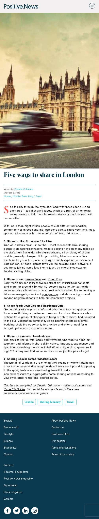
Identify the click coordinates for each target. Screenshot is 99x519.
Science (8, 441)
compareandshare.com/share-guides (26, 393)
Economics (10, 447)
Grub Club (30, 305)
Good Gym (55, 279)
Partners (8, 465)
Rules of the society (63, 454)
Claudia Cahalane (23, 189)
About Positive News (64, 420)
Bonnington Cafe (53, 305)
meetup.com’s (78, 267)
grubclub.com (85, 309)
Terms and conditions (64, 447)
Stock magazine (13, 492)
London (29, 402)
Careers (8, 499)
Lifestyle (8, 434)
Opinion (8, 454)
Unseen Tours (33, 279)
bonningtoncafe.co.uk (67, 321)
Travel (38, 196)
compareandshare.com (42, 359)
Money (7, 196)
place (12, 340)
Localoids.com (42, 336)
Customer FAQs (61, 434)
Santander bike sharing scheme (41, 252)
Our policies (58, 441)
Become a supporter (16, 472)
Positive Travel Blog (23, 196)
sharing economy (50, 402)
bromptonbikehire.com (29, 248)
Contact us (58, 427)
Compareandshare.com (18, 374)
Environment (11, 427)
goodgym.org (50, 294)
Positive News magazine (18, 478)
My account (10, 485)
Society (8, 420)
